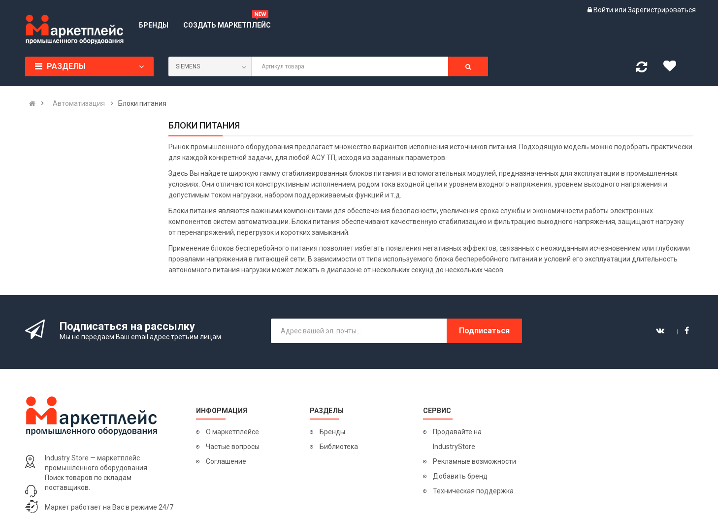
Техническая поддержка (473, 491)
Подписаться (484, 330)
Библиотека (339, 447)
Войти (604, 10)
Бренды (332, 432)
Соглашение (226, 461)
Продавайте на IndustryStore (457, 439)
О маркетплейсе (232, 432)
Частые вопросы (233, 447)
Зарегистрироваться (662, 10)
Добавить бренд (460, 476)
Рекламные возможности (474, 461)
